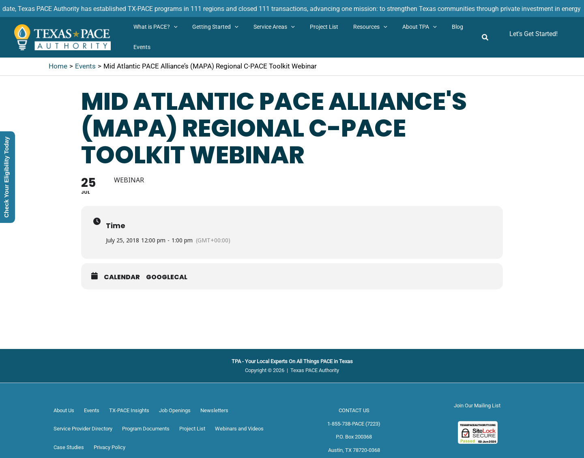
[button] (172, 27)
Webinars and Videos (239, 429)
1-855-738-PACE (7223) (353, 424)
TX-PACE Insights (129, 410)
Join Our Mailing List (477, 405)
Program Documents (146, 429)
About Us (64, 410)
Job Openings (175, 410)
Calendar (122, 277)
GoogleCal (166, 277)
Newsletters (214, 410)
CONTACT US (354, 410)
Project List (192, 429)
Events (91, 410)
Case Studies (69, 447)
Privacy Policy (109, 447)
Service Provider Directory (83, 429)
